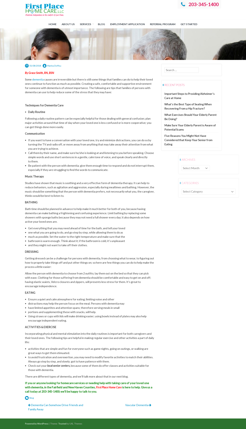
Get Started (189, 24)
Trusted (62, 423)
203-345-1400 (199, 4)
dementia (38, 79)
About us (68, 24)
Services (85, 24)
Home (52, 24)
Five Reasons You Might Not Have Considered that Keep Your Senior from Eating (191, 140)
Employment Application (127, 24)
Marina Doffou (54, 65)
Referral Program (162, 24)
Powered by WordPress (36, 423)
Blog (101, 24)
